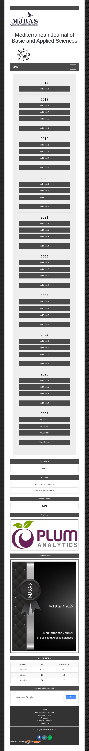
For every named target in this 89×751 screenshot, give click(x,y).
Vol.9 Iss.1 (44, 380)
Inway (31, 741)
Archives (44, 718)
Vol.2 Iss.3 (44, 119)
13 (42, 675)
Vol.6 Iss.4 (44, 285)
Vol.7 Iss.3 (44, 315)
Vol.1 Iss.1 (44, 89)
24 (42, 680)
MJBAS (47, 729)
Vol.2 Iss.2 (44, 112)
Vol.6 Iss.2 (44, 269)
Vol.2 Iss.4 (44, 128)
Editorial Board (44, 715)
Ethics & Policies (44, 721)
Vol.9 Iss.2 (44, 387)
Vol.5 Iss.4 (44, 246)
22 (64, 680)
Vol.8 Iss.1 (44, 341)
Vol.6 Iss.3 (44, 276)
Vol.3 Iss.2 (44, 151)
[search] (38, 697)
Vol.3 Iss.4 (44, 167)
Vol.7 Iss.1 (44, 302)
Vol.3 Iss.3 (44, 158)
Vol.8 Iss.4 (44, 364)
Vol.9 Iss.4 (44, 403)
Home (44, 710)
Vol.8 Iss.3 (44, 354)
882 (63, 670)
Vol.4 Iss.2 (44, 190)
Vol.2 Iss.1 (44, 105)
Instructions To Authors (44, 712)
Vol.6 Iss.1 (44, 262)
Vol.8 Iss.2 (44, 348)
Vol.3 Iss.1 (44, 145)
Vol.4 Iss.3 (44, 197)
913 (42, 670)
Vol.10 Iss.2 (44, 426)
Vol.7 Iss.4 (44, 324)
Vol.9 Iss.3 (44, 393)
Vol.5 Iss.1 (44, 223)
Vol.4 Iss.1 (44, 184)
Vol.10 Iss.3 (44, 433)
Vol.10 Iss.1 (44, 419)
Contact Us (44, 723)
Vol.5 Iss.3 (44, 236)
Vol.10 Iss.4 (44, 442)
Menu (16, 67)
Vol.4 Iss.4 (44, 207)
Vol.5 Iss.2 (44, 230)
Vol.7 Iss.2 (44, 308)
